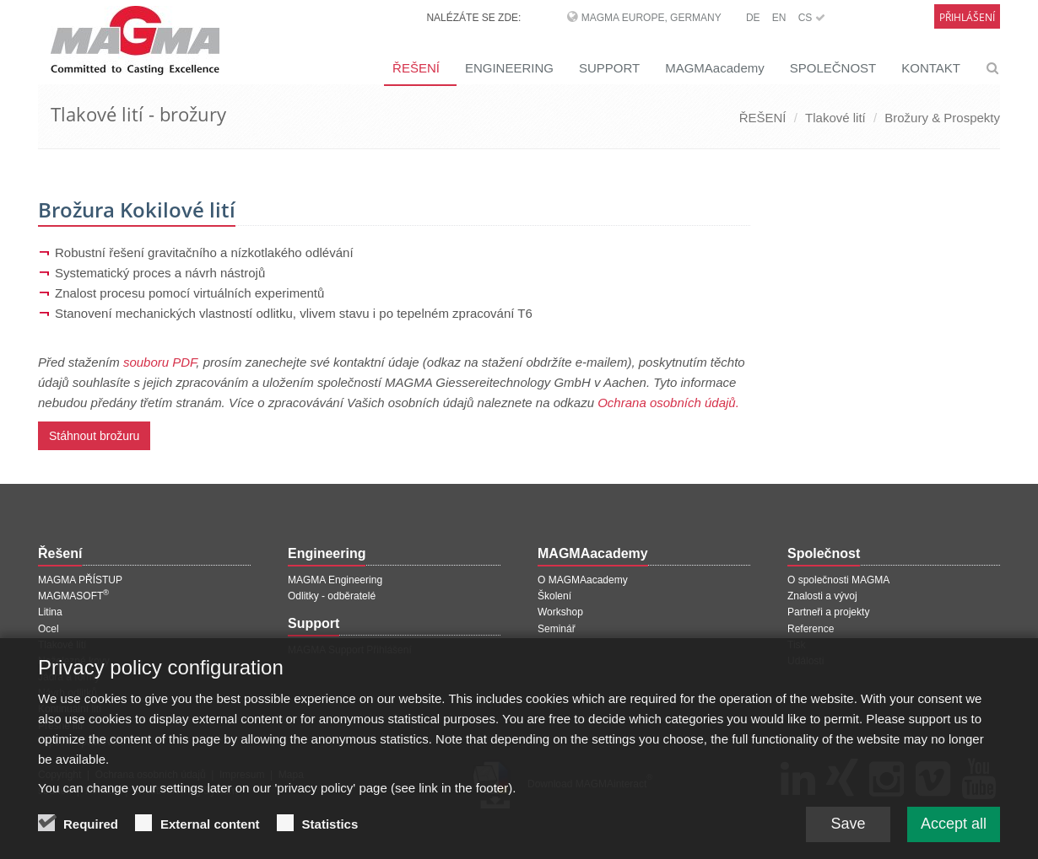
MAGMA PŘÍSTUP (80, 580)
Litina (50, 612)
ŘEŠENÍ (416, 68)
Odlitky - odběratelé (332, 596)
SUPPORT (609, 68)
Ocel (48, 629)
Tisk (796, 645)
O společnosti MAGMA (838, 580)
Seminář (557, 629)
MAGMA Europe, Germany (651, 18)
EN (779, 18)
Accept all (954, 833)
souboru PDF (159, 362)
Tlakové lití (835, 117)
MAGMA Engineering (335, 580)
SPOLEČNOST (833, 68)
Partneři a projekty (828, 612)
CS (811, 18)
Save (847, 833)
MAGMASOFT (73, 596)
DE (753, 18)
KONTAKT (930, 68)
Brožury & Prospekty (942, 117)
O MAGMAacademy (583, 580)
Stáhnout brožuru (94, 436)
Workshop (560, 612)
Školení (554, 596)
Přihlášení (967, 17)
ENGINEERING (509, 68)
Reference (810, 629)
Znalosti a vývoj (822, 596)
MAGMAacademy (715, 68)
